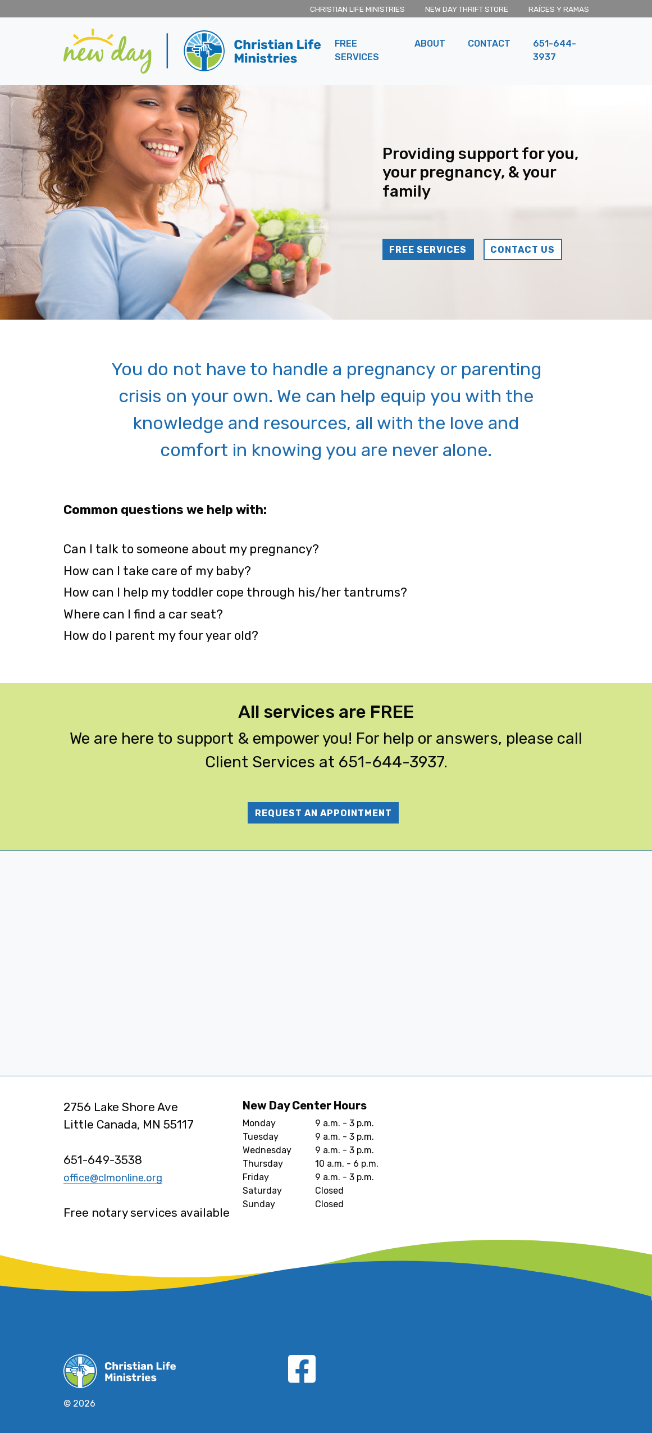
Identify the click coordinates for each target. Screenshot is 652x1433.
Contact (489, 43)
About (429, 43)
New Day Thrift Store (466, 8)
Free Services (357, 50)
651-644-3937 (554, 50)
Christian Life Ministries (357, 8)
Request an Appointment (323, 813)
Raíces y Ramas (558, 8)
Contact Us (522, 249)
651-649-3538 (102, 1160)
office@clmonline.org (121, 1177)
